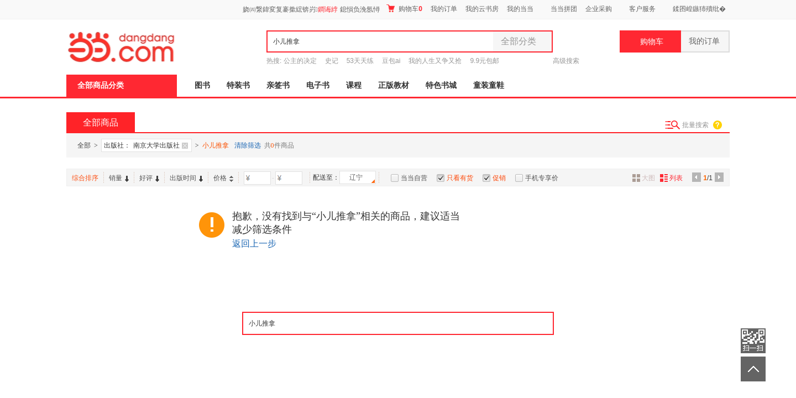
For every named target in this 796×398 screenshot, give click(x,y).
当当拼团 (564, 9)
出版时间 (186, 178)
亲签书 (278, 85)
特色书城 (441, 85)
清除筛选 (247, 145)
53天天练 (360, 61)
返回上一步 (254, 243)
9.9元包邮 (484, 61)
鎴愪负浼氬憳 (360, 9)
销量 (119, 178)
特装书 (238, 85)
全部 (84, 145)
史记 (331, 61)
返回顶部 (753, 369)
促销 (499, 178)
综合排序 (85, 178)
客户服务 (642, 9)
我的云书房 (482, 9)
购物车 (404, 8)
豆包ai (391, 61)
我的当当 (520, 9)
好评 (149, 178)
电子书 (317, 85)
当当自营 (414, 178)
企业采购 (598, 9)
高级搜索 (566, 61)
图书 (202, 85)
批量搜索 (695, 125)
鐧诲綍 (328, 9)
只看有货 (460, 178)
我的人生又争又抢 (435, 61)
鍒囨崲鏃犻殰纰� (699, 9)
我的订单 (444, 9)
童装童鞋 (488, 85)
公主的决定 (300, 61)
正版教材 (393, 85)
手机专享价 (541, 178)
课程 (354, 85)
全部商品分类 (100, 85)
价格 (223, 178)
